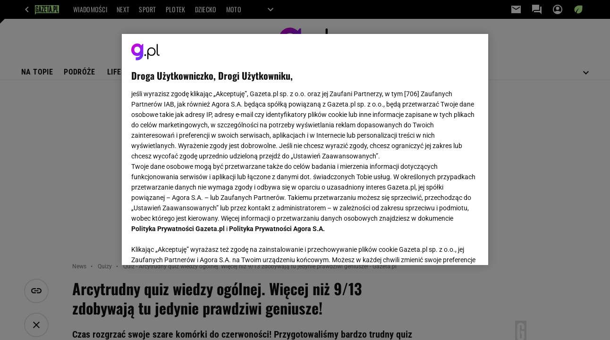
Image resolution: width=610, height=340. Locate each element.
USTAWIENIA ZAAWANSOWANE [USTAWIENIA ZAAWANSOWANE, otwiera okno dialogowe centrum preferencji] (193, 246)
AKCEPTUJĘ (446, 246)
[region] (305, 149)
